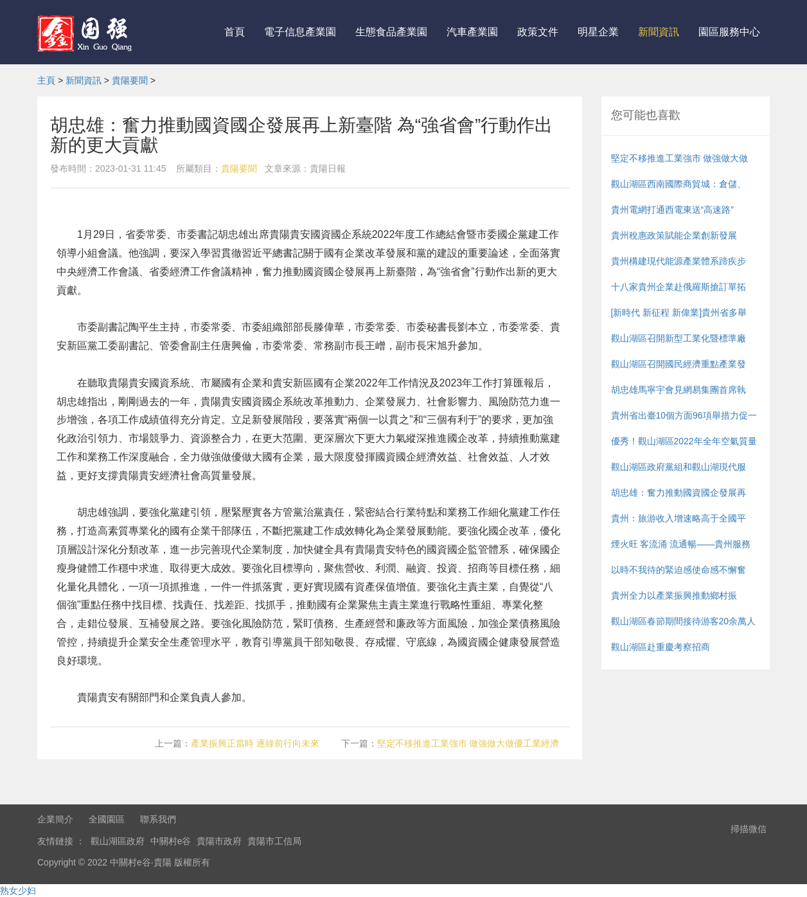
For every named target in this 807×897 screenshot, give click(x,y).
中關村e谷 (170, 841)
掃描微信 (749, 829)
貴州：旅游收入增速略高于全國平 (678, 518)
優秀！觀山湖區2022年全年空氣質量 (684, 441)
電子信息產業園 (300, 31)
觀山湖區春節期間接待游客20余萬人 (683, 621)
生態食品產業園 (391, 31)
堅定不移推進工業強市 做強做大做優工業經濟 (468, 743)
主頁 (46, 80)
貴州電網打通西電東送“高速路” (672, 209)
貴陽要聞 (130, 80)
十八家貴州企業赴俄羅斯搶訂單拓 (678, 287)
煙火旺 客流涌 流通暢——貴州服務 (681, 544)
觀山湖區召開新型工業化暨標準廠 (678, 338)
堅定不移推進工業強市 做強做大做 (680, 158)
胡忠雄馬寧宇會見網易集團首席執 (678, 390)
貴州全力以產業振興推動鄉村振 (674, 595)
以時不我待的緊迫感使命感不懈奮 (678, 570)
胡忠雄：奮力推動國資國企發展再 (678, 492)
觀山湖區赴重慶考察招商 (660, 647)
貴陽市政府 (219, 841)
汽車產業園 (472, 31)
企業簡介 (55, 819)
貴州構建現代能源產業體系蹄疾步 (678, 261)
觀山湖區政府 (118, 841)
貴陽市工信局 (274, 841)
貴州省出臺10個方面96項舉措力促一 (684, 415)
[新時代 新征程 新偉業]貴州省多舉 (679, 312)
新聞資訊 (658, 31)
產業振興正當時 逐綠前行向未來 (255, 743)
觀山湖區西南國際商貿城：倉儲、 (678, 184)
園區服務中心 (729, 31)
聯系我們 (158, 819)
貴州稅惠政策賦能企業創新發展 (674, 235)
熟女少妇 (18, 890)
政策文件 (537, 31)
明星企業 (598, 31)
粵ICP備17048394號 (254, 862)
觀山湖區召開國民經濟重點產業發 (678, 364)
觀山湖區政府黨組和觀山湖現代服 (678, 467)
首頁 (234, 31)
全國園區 (107, 819)
